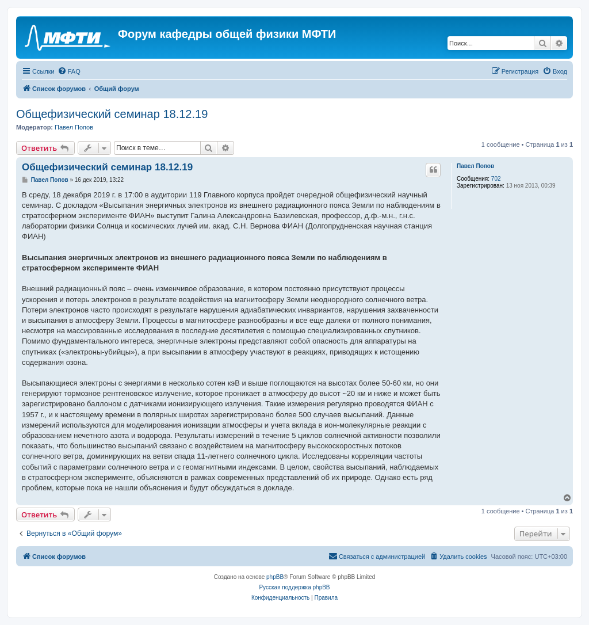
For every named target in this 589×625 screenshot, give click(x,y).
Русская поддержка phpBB (294, 587)
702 (496, 179)
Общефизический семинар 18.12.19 (112, 114)
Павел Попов (74, 127)
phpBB (275, 577)
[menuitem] (69, 71)
